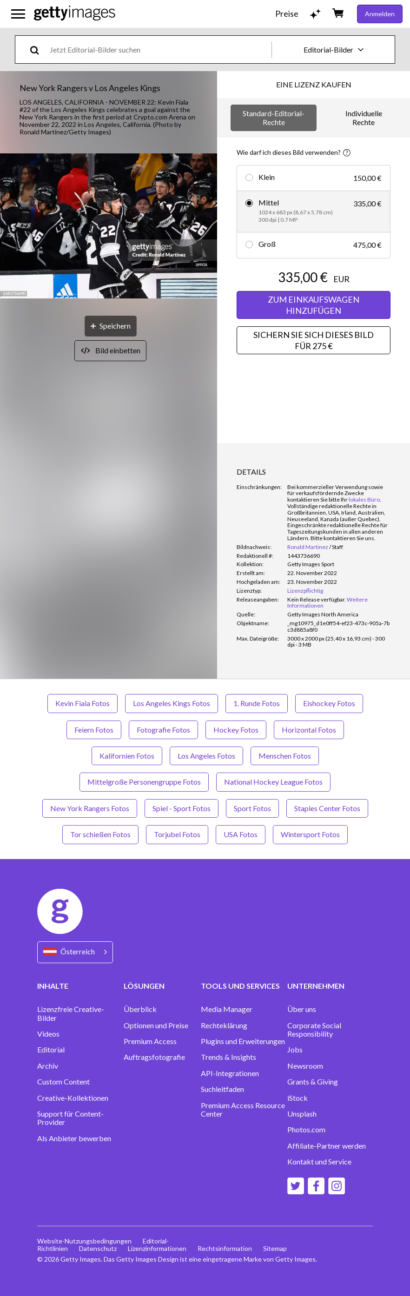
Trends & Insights (228, 1057)
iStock (297, 1098)
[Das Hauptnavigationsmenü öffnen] (18, 14)
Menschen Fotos (284, 755)
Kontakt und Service (319, 1161)
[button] (108, 226)
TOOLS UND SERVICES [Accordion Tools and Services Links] (240, 985)
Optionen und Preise (156, 1025)
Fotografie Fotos (163, 729)
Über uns (301, 1009)
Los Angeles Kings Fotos (171, 703)
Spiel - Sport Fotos (181, 808)
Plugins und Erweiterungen (243, 1041)
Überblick (140, 1009)
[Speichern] (111, 326)
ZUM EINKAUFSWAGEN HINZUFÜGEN (313, 305)
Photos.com (306, 1129)
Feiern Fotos (93, 729)
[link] (316, 599)
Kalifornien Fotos (126, 755)
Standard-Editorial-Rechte (273, 117)
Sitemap (275, 1248)
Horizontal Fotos (309, 729)
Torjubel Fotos (177, 834)
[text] (158, 49)
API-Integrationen (230, 1073)
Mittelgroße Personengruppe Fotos (144, 781)
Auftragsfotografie (154, 1057)
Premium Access (150, 1041)
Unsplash (302, 1114)
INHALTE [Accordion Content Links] (52, 985)
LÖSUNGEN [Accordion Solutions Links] (144, 985)
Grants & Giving (312, 1082)
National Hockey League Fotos (273, 781)
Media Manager (226, 1009)
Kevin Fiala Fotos (82, 703)
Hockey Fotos (235, 729)
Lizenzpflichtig (305, 590)
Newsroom (305, 1066)
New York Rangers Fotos (89, 808)
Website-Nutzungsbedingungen (84, 1241)
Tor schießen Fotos (100, 834)
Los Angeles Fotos (206, 755)
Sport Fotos (252, 808)
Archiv (47, 1066)
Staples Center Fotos (327, 808)
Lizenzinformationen (157, 1248)
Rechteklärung (224, 1025)
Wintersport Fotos (310, 834)
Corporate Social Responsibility (314, 1029)
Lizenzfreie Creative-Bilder (70, 1013)
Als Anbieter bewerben (74, 1138)
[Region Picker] (75, 952)
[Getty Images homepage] (74, 13)
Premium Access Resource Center (243, 1109)
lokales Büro (364, 499)
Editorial (51, 1049)
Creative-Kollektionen (72, 1098)
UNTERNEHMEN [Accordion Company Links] (315, 985)
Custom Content (63, 1082)
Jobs (295, 1049)
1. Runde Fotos (256, 703)
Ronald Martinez (307, 546)
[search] (38, 49)
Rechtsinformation (225, 1248)
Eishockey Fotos (329, 703)
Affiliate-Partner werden (326, 1146)
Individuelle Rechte (363, 117)
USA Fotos (241, 834)
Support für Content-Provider (70, 1118)
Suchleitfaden (222, 1089)
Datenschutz (98, 1248)
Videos (48, 1034)
